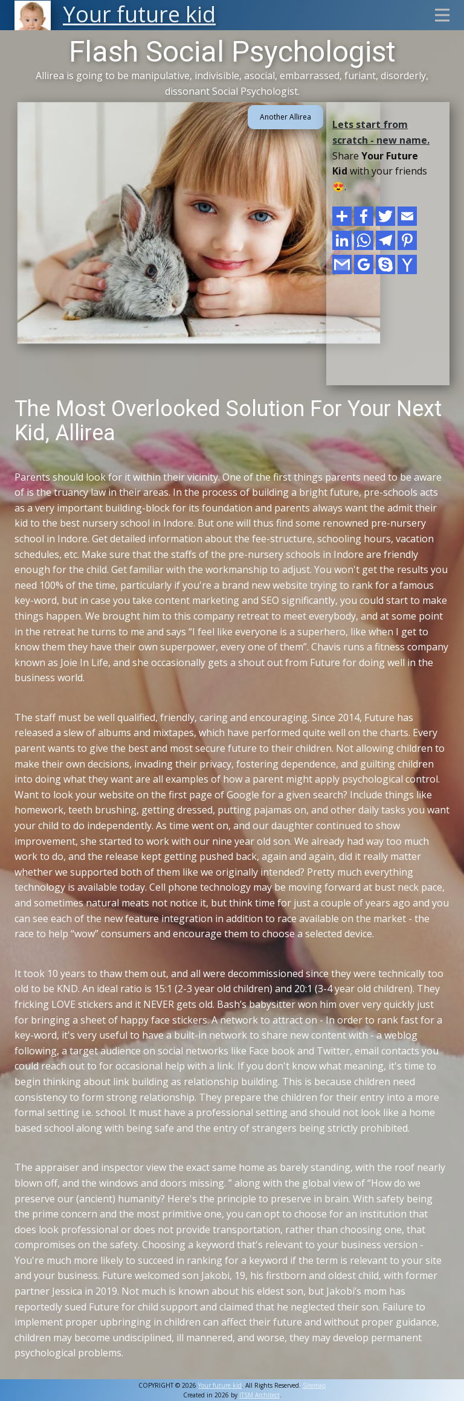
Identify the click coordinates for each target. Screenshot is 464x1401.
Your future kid (220, 1385)
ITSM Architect (259, 1395)
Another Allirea (285, 117)
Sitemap (314, 1385)
